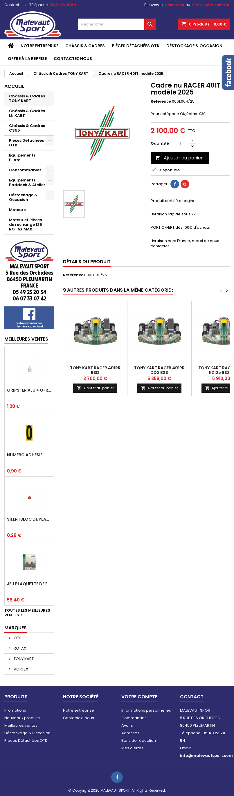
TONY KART (23, 658)
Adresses (130, 733)
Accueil (14, 86)
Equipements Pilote (22, 157)
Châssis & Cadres (85, 46)
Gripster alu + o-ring (29, 390)
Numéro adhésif (25, 455)
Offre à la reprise (27, 58)
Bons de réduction (138, 740)
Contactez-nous (78, 718)
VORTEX (20, 669)
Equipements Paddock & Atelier (27, 182)
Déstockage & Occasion (194, 46)
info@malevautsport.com (206, 755)
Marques (15, 627)
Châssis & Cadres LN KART (27, 113)
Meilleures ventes (20, 725)
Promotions (15, 710)
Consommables (25, 170)
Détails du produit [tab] (87, 261)
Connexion (174, 4)
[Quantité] (180, 143)
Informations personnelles (146, 710)
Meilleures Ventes (26, 339)
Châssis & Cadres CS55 (27, 128)
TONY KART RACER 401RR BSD (95, 370)
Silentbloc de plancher (29, 519)
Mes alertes (132, 748)
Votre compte (139, 696)
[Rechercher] (117, 24)
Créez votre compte (210, 4)
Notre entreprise (39, 46)
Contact (11, 4)
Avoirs (127, 725)
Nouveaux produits (22, 718)
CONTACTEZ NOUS (73, 58)
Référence (161, 101)
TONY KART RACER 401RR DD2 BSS (159, 370)
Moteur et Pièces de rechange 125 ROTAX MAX (25, 224)
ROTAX (19, 648)
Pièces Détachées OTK (135, 46)
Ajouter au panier (179, 158)
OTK (17, 638)
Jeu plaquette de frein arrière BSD (29, 584)
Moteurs (17, 209)
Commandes (134, 718)
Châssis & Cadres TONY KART (27, 98)
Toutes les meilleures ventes (27, 613)
